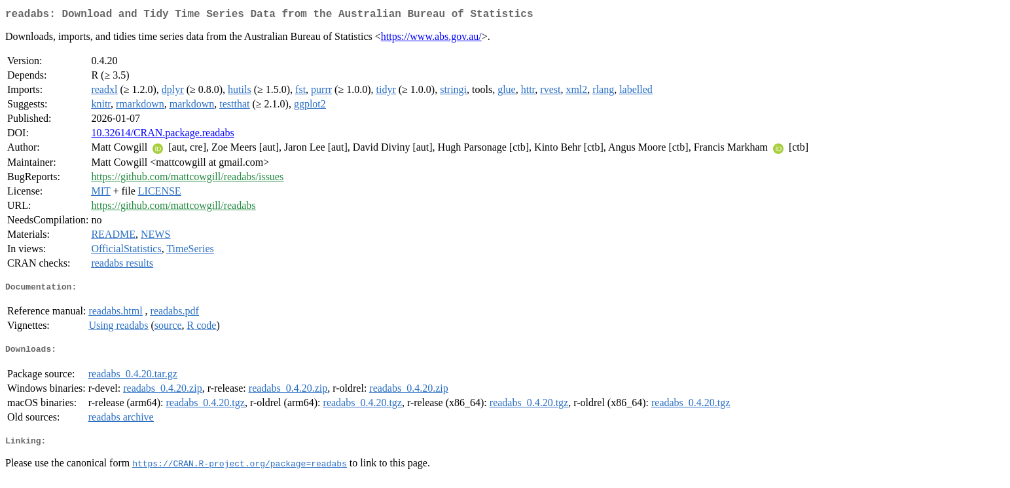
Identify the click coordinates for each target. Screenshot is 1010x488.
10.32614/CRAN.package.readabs (162, 135)
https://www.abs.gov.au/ (431, 39)
